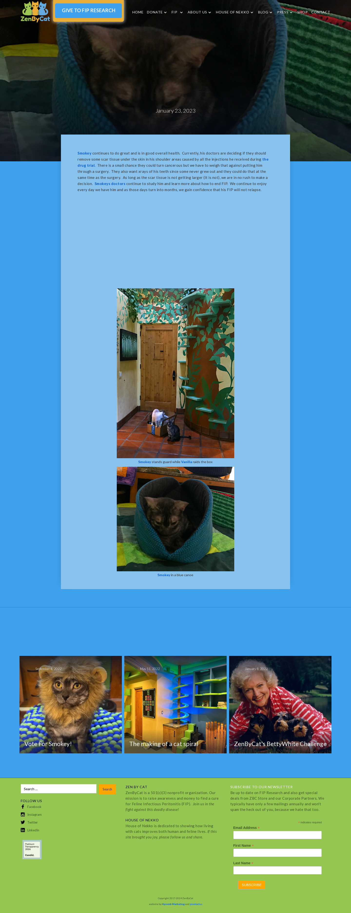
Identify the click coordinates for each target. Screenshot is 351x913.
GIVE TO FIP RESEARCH (88, 10)
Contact (320, 12)
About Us (197, 12)
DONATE (155, 12)
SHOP (302, 12)
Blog (263, 12)
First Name (243, 845)
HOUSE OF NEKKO (232, 12)
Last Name (243, 863)
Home (138, 12)
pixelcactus (196, 904)
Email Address (246, 828)
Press (283, 12)
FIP (174, 12)
